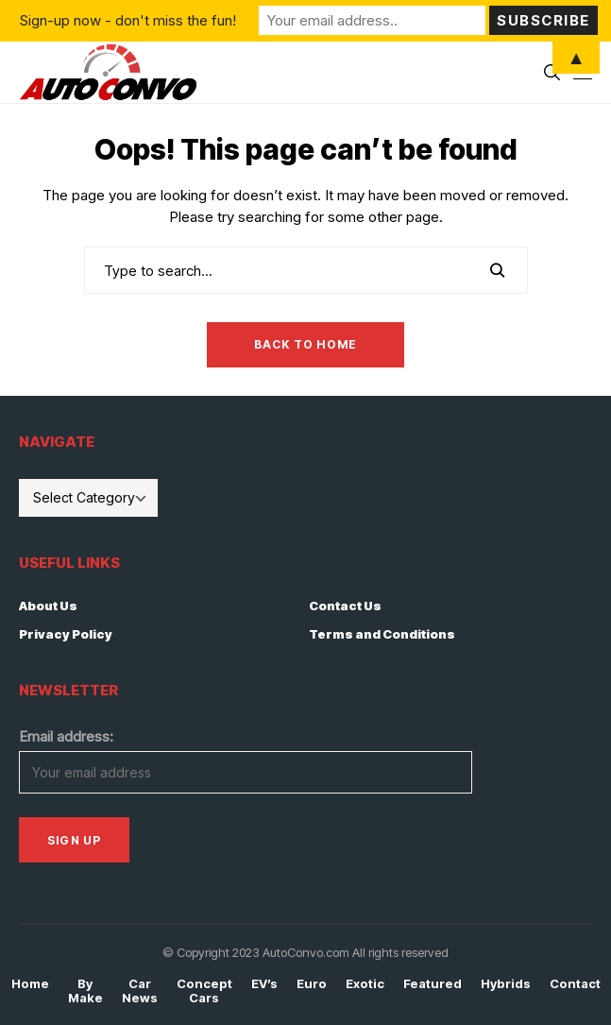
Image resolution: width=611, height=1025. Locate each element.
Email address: (66, 736)
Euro (312, 984)
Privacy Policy (65, 633)
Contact (575, 984)
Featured (432, 984)
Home (30, 984)
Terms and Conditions (382, 633)
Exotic (365, 984)
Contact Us (345, 605)
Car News (140, 991)
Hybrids (506, 984)
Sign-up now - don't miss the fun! (128, 20)
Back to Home (305, 344)
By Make (85, 991)
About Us (48, 605)
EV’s (264, 984)
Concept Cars (204, 991)
